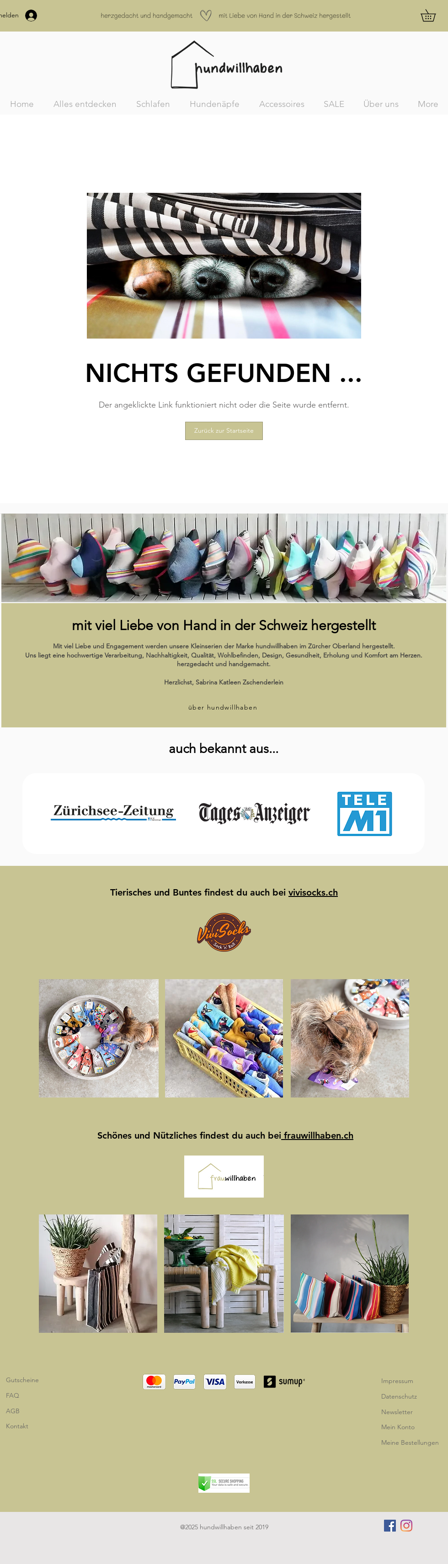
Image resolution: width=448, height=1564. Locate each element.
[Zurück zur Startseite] (224, 431)
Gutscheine (22, 1380)
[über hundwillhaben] (223, 707)
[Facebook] (390, 1526)
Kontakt (17, 1426)
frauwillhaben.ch (317, 1135)
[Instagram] (406, 1526)
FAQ (12, 1395)
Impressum (397, 1381)
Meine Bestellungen (410, 1442)
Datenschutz (399, 1396)
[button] (434, 15)
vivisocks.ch (313, 892)
